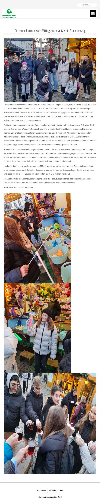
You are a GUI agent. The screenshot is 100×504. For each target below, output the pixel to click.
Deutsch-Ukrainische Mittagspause (54, 112)
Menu (93, 13)
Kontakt (52, 490)
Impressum (41, 490)
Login (60, 490)
